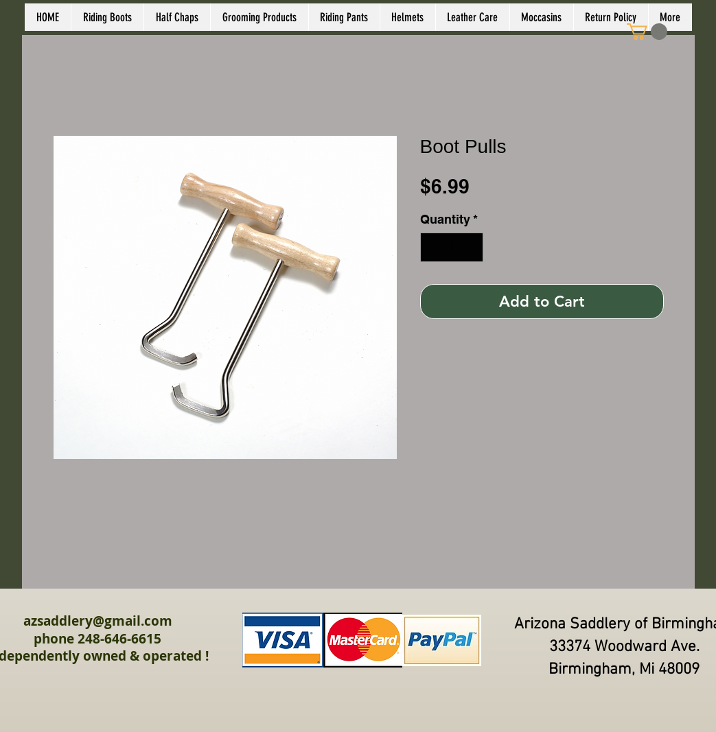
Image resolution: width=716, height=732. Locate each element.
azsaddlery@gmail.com (97, 621)
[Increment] (470, 247)
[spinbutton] (451, 247)
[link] (647, 31)
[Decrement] (432, 247)
